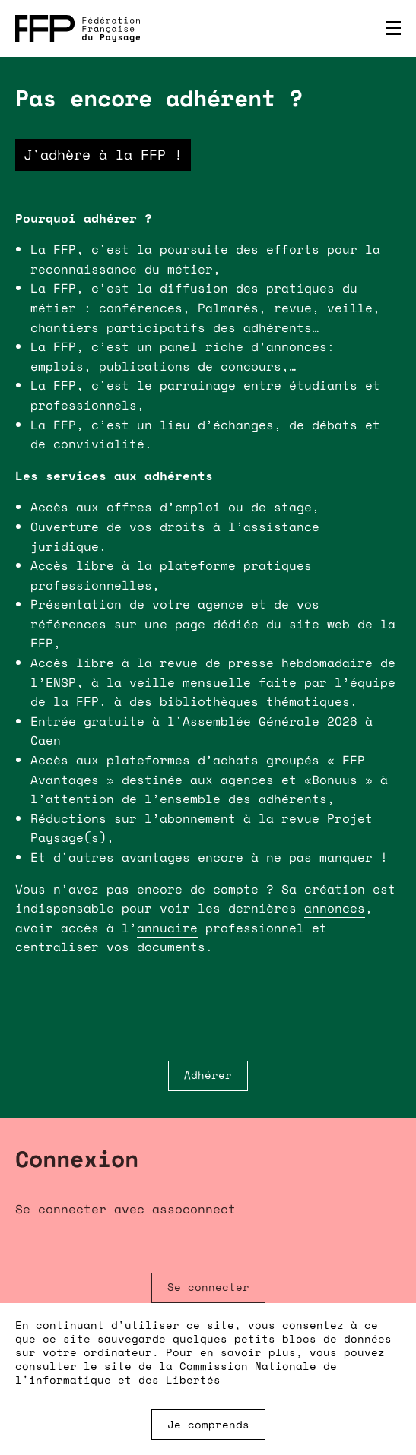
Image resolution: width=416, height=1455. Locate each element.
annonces (334, 908)
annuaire (167, 928)
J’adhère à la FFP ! (103, 154)
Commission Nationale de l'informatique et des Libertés (176, 1372)
